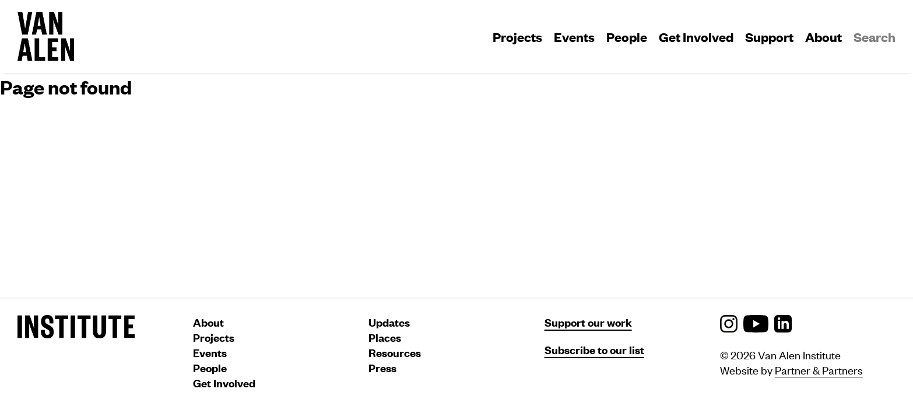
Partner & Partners (819, 369)
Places (384, 337)
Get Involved (696, 36)
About (823, 36)
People (626, 36)
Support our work (588, 322)
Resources (394, 352)
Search (875, 36)
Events (574, 36)
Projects (517, 36)
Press (382, 367)
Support (769, 36)
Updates (389, 322)
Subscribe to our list (594, 349)
